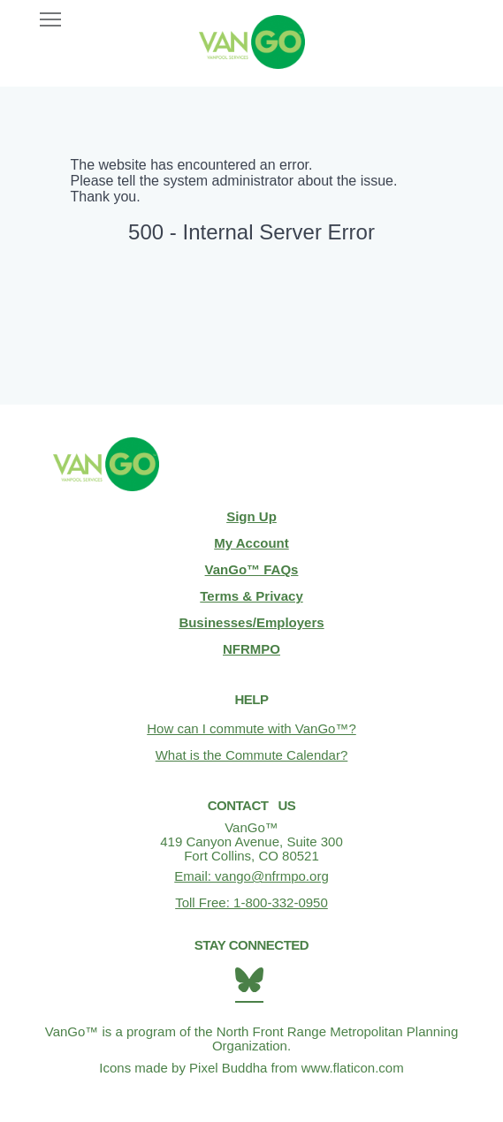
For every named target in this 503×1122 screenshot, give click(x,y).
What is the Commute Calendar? (252, 754)
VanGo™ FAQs (252, 569)
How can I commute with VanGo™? (251, 728)
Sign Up (251, 516)
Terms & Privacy (251, 595)
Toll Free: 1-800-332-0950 (251, 902)
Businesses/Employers (251, 622)
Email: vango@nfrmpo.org (251, 875)
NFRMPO (251, 648)
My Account (251, 542)
